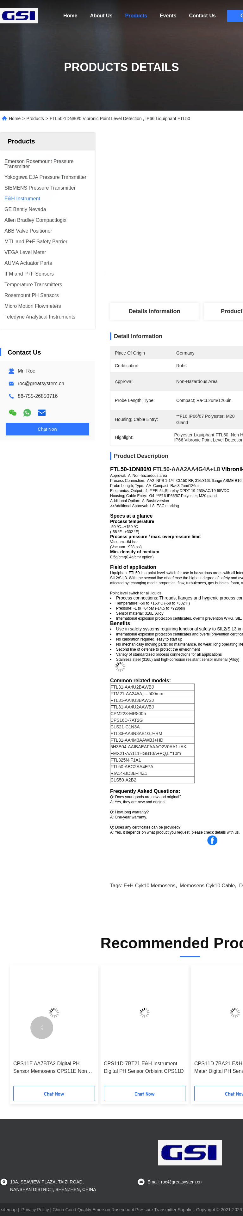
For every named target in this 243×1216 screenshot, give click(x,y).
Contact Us (202, 15)
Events (168, 15)
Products (136, 15)
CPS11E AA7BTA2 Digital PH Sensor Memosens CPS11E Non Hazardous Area (50, 1068)
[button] (41, 1027)
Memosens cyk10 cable (207, 885)
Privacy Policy (35, 1209)
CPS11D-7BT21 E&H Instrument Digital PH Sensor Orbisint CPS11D (144, 1067)
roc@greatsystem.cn (41, 383)
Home (70, 15)
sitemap (8, 1209)
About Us (101, 15)
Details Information (154, 311)
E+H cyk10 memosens (150, 885)
